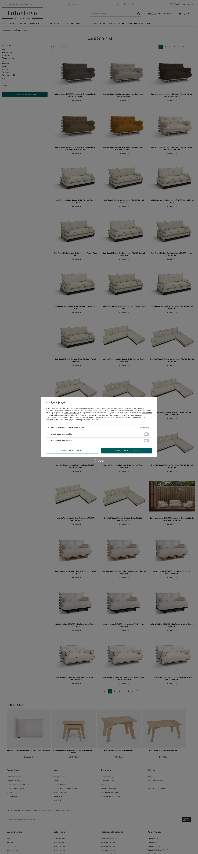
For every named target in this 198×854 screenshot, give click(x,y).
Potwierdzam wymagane (72, 450)
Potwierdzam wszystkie (126, 450)
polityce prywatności (71, 413)
